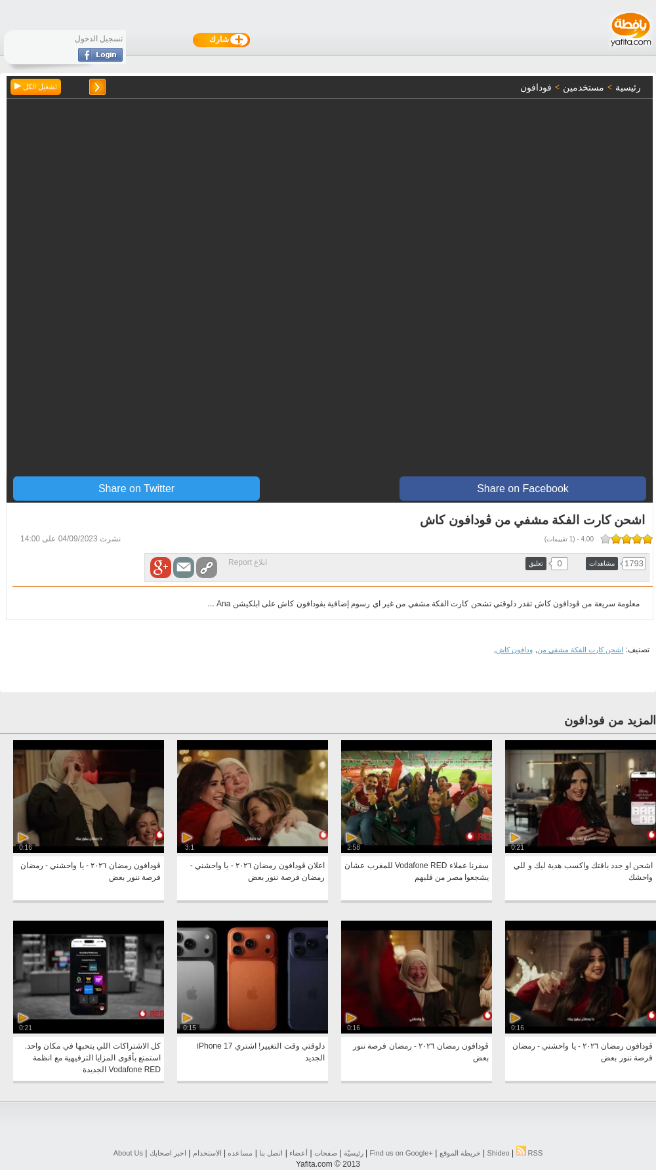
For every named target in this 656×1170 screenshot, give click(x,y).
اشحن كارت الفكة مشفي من (580, 650)
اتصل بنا (271, 1153)
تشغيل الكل (35, 87)
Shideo (498, 1153)
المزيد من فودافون (610, 720)
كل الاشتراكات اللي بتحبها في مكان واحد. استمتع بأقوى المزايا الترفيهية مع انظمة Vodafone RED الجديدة (93, 1057)
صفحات (325, 1153)
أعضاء (298, 1153)
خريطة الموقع (460, 1153)
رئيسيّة (353, 1153)
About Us (128, 1153)
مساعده (240, 1153)
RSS (529, 1153)
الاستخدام (207, 1153)
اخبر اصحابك (168, 1153)
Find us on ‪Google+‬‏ (401, 1153)
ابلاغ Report (247, 562)
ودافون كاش (514, 650)
